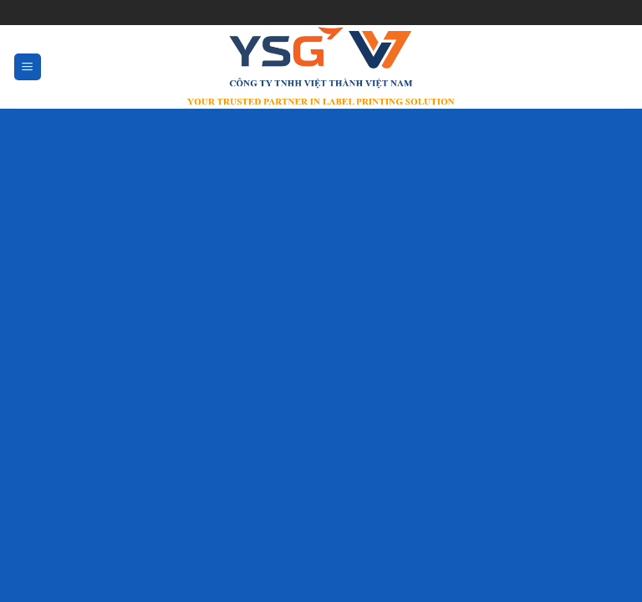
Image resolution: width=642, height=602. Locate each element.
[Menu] (28, 67)
